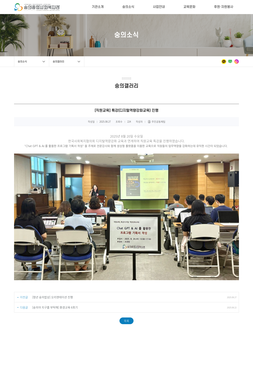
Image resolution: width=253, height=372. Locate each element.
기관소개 (98, 7)
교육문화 (189, 7)
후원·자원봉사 (223, 7)
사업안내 (159, 7)
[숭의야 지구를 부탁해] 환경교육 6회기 (55, 307)
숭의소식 (128, 7)
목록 (126, 321)
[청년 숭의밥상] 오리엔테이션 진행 (52, 297)
